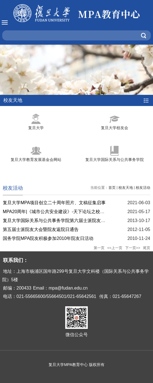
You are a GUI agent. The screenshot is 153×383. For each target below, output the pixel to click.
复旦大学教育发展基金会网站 (36, 159)
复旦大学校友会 (114, 128)
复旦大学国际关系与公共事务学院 (114, 159)
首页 (112, 188)
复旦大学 (36, 128)
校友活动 (143, 188)
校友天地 (125, 188)
